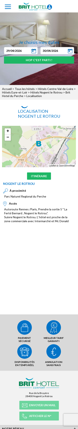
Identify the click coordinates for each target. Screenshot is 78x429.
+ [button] (7, 131)
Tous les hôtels (25, 89)
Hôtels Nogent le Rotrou (46, 92)
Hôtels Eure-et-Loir (14, 92)
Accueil (7, 89)
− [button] (7, 138)
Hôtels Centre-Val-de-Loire (55, 89)
